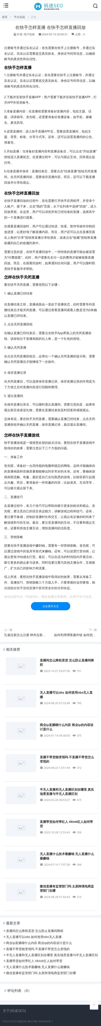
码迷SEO (22, 1021)
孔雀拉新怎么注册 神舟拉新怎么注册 (29, 635)
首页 (4, 17)
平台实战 (19, 17)
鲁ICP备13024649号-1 (40, 1021)
